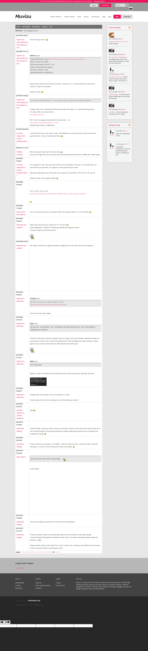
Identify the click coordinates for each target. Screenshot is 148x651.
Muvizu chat (114, 125)
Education (18, 588)
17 (47, 552)
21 (55, 552)
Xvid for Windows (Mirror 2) (76, 59)
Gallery (86, 17)
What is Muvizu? (56, 17)
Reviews (38, 588)
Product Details (69, 17)
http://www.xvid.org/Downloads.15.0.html (44, 123)
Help (109, 17)
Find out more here (99, 1)
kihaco (121, 39)
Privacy (58, 583)
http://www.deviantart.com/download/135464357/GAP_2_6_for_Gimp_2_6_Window (58, 194)
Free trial (127, 17)
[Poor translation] (7, 622)
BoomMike (122, 54)
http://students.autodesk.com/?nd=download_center (49, 305)
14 (41, 552)
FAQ (51, 27)
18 (49, 552)
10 (33, 552)
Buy (117, 17)
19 (51, 552)
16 (45, 552)
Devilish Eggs (113, 94)
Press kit (38, 583)
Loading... (20, 568)
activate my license (115, 77)
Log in (94, 5)
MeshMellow (19, 583)
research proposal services (118, 42)
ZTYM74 (127, 144)
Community (95, 17)
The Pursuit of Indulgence (118, 57)
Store (79, 17)
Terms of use (60, 585)
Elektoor (125, 131)
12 (37, 552)
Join (105, 5)
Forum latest (115, 27)
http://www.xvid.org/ (37, 115)
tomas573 (121, 74)
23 (59, 552)
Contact (18, 585)
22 (57, 552)
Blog (103, 17)
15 (43, 552)
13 (39, 552)
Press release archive (43, 585)
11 (35, 552)
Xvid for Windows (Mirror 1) (57, 59)
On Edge (112, 112)
